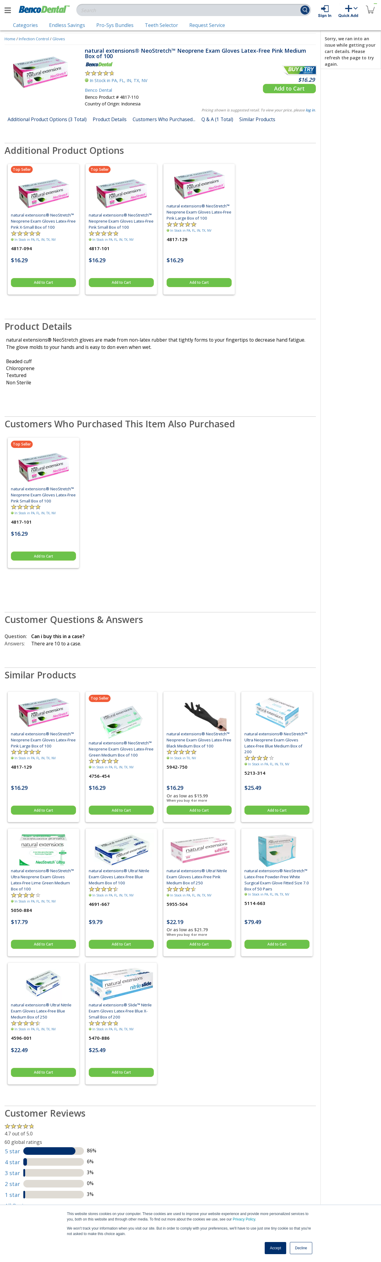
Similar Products (257, 119)
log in (310, 110)
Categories (25, 25)
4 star (12, 1162)
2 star (12, 1183)
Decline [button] (301, 1248)
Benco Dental (98, 90)
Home (10, 38)
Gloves (58, 38)
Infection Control (34, 38)
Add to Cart (289, 88)
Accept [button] (275, 1248)
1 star (12, 1194)
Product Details (110, 119)
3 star (12, 1173)
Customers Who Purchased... (164, 119)
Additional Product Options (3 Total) (47, 119)
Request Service (207, 25)
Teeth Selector (161, 25)
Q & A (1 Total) (217, 119)
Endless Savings (67, 25)
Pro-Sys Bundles (115, 25)
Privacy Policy (244, 1219)
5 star (12, 1151)
